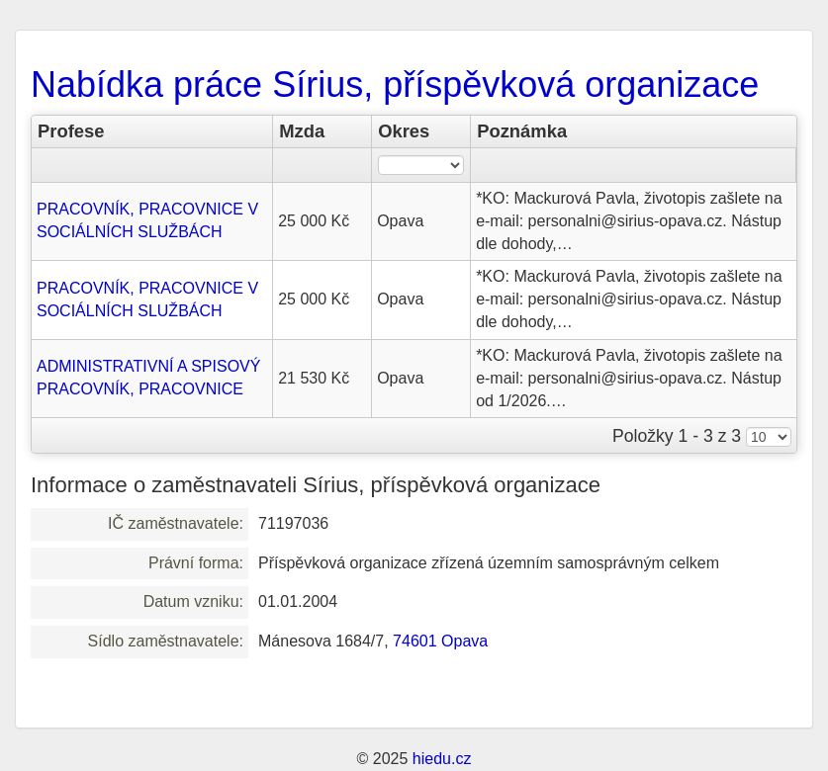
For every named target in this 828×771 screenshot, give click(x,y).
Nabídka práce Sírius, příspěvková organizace (395, 84)
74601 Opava (440, 641)
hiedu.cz (442, 758)
